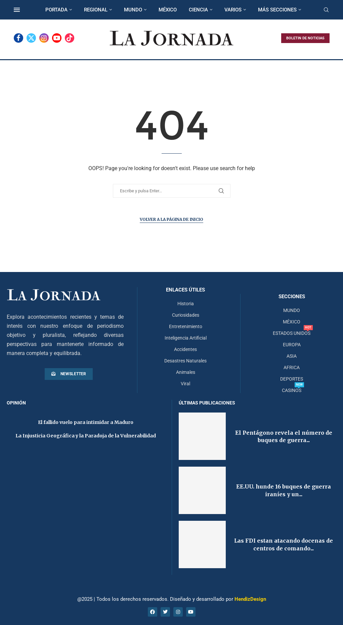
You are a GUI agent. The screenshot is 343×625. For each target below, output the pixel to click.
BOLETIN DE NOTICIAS (305, 38)
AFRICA (292, 367)
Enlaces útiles (185, 289)
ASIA (292, 356)
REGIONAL (96, 10)
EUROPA (292, 344)
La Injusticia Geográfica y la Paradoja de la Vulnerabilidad (85, 436)
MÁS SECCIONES (277, 10)
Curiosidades (185, 315)
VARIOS (233, 10)
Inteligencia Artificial (186, 338)
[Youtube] (56, 38)
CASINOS (291, 390)
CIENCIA (198, 10)
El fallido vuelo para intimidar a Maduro (85, 422)
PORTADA (56, 10)
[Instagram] (44, 38)
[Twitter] (31, 38)
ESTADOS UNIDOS (291, 333)
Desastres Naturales (185, 360)
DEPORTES (291, 379)
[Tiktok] (69, 38)
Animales (185, 372)
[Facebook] (18, 38)
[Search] (326, 10)
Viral (185, 383)
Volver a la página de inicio (171, 219)
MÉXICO (168, 10)
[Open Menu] (17, 10)
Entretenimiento (185, 326)
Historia (185, 303)
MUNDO (133, 10)
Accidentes (185, 349)
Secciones (291, 296)
